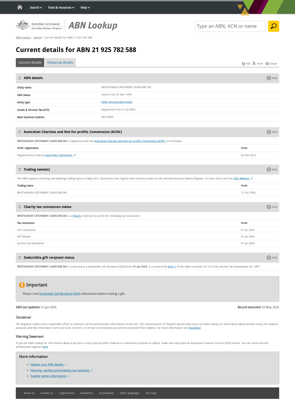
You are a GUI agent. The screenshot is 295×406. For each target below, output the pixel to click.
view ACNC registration (60, 155)
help (274, 78)
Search (34, 7)
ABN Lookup (23, 37)
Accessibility (106, 393)
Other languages (129, 393)
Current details (30, 62)
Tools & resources (59, 7)
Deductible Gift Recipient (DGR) (60, 294)
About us (29, 393)
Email (273, 63)
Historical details (60, 62)
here (45, 347)
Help (84, 7)
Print (260, 63)
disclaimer (195, 328)
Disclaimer (86, 393)
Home (20, 8)
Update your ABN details (48, 364)
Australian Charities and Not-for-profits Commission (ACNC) (131, 141)
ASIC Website (242, 178)
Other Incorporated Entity (116, 102)
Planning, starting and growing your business (61, 370)
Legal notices (66, 393)
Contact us (46, 393)
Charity (77, 216)
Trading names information (50, 376)
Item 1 (172, 266)
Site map (151, 393)
